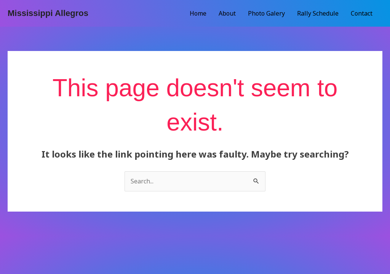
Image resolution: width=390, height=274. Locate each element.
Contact (361, 13)
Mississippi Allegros (48, 13)
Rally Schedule (318, 13)
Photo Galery (266, 13)
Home (198, 13)
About (227, 13)
